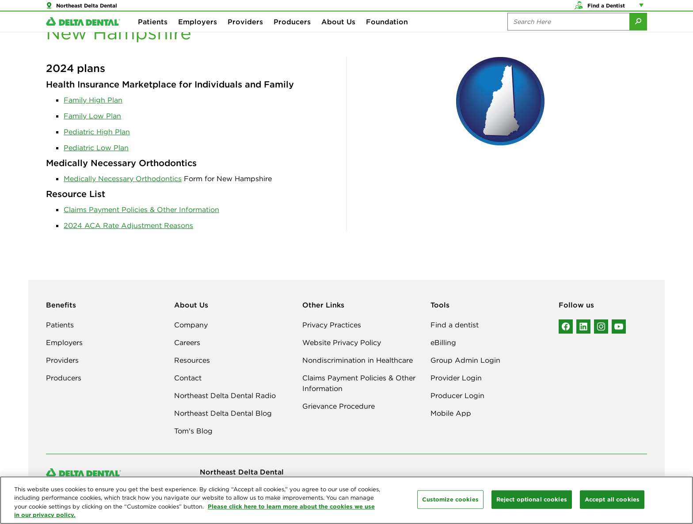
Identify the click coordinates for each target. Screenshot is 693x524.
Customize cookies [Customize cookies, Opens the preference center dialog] (450, 499)
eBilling (443, 342)
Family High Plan (93, 99)
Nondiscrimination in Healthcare (357, 360)
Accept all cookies (612, 499)
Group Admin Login (465, 360)
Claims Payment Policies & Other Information (141, 209)
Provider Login (456, 377)
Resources (192, 360)
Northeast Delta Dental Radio (225, 395)
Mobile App (450, 413)
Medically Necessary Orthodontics (123, 178)
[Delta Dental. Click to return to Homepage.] (83, 35)
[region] (346, 500)
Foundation (387, 35)
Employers (197, 35)
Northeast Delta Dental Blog (223, 413)
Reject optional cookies (531, 499)
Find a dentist (454, 324)
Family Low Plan (92, 115)
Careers (187, 342)
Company (191, 324)
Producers (292, 35)
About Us (338, 35)
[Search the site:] (568, 35)
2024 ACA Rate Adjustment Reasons (128, 225)
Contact (188, 377)
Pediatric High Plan (97, 131)
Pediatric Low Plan (96, 147)
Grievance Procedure (338, 406)
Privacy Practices (331, 324)
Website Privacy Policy (341, 342)
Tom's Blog (193, 430)
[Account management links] (643, 9)
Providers (245, 35)
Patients (153, 35)
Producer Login (457, 395)
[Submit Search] (638, 35)
